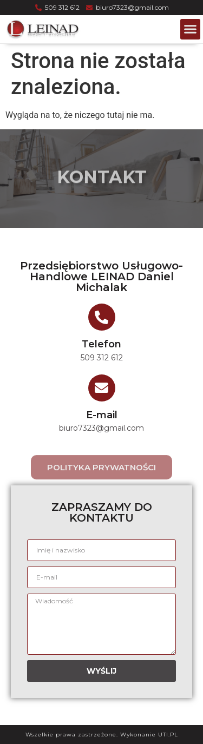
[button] (190, 29)
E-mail (101, 415)
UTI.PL (168, 734)
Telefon (101, 344)
